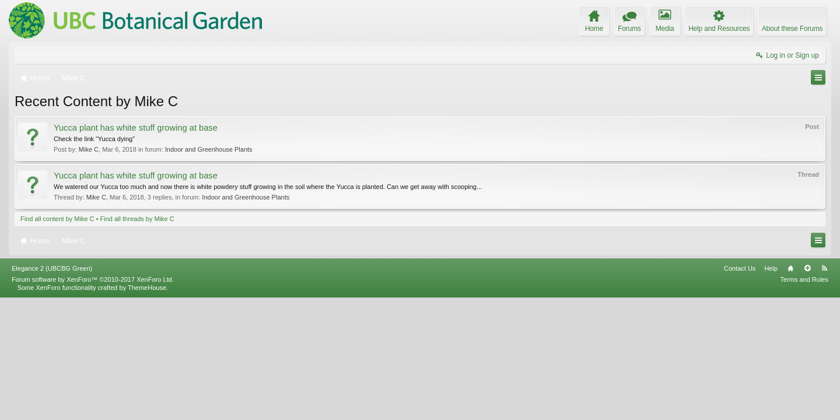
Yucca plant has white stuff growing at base (136, 127)
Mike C (89, 149)
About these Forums (792, 28)
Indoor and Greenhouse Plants (209, 149)
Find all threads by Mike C (137, 218)
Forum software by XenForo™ (93, 401)
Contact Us (739, 390)
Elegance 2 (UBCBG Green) (52, 390)
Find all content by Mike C (57, 218)
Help (771, 390)
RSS (824, 390)
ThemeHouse (147, 409)
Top (807, 390)
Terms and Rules (804, 401)
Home (790, 390)
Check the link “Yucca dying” (94, 138)
